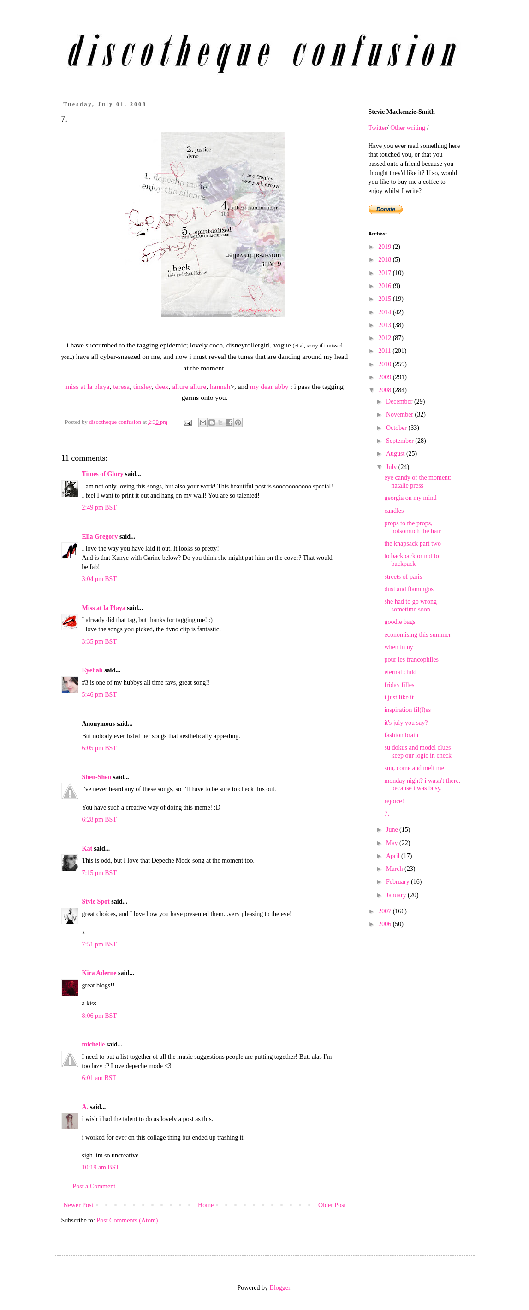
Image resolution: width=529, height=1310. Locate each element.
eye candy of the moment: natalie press (417, 481)
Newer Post (79, 1205)
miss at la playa (87, 386)
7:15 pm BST (99, 872)
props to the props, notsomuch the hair (412, 527)
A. (85, 1107)
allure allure (189, 386)
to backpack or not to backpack (411, 559)
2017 (385, 273)
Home (206, 1205)
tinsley (142, 386)
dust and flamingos (409, 589)
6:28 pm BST (99, 819)
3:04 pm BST (99, 579)
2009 (385, 377)
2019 (385, 246)
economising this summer (417, 634)
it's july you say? (406, 722)
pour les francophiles (411, 659)
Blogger (280, 1287)
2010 (385, 364)
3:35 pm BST (99, 641)
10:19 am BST (101, 1167)
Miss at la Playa (104, 608)
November (400, 414)
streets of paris (403, 576)
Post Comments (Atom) (127, 1220)
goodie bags (399, 621)
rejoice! (394, 801)
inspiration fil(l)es (407, 709)
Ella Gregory (100, 536)
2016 (385, 285)
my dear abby (269, 386)
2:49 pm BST (99, 507)
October (397, 427)
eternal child (400, 672)
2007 (385, 911)
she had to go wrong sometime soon (410, 605)
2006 (385, 924)
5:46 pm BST (99, 694)
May (392, 843)
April (393, 855)
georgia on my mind (410, 497)
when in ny (398, 647)
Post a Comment (94, 1186)
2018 (385, 259)
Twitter (378, 127)
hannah (220, 386)
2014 (385, 312)
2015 (385, 298)
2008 (385, 390)
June (392, 829)
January (397, 895)
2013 (385, 325)
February (398, 881)
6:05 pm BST (99, 748)
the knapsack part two (412, 543)
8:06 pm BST (99, 1015)
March (395, 868)
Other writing (407, 127)
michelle (93, 1044)
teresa (121, 386)
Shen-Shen (97, 777)
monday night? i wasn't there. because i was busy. (422, 784)
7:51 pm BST (99, 944)
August (396, 453)
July (392, 467)
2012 (385, 338)
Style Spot (96, 901)
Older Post (332, 1205)
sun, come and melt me (414, 767)
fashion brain (401, 735)
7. (386, 813)
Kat (87, 848)
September (400, 440)
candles (394, 510)
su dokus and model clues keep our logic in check (418, 751)
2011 (385, 350)
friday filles (399, 684)
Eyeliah (92, 670)
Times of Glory (103, 473)
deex (162, 386)
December (400, 401)
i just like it (398, 697)
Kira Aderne (99, 972)
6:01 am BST (99, 1078)
